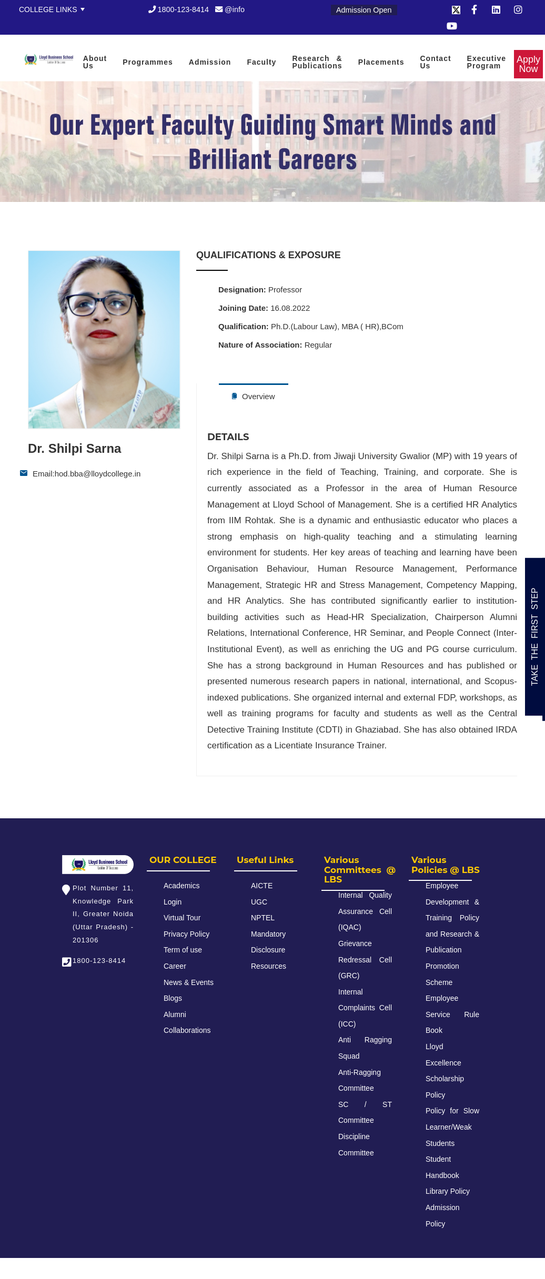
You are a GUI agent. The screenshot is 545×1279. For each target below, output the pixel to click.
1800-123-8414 (178, 9)
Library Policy (448, 1191)
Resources (268, 966)
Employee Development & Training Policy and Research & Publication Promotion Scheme (452, 934)
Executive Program (486, 62)
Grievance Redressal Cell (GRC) (365, 959)
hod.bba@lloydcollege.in (98, 473)
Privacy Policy (186, 934)
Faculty (261, 62)
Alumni (175, 1014)
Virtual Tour (182, 917)
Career (175, 966)
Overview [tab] (253, 396)
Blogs (173, 998)
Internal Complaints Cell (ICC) (365, 1008)
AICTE (261, 885)
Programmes (148, 62)
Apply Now (18, 41)
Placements (381, 62)
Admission (210, 62)
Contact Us (435, 62)
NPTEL (263, 917)
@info (230, 9)
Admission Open (364, 10)
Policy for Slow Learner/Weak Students (452, 1127)
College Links (48, 9)
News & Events (189, 982)
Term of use (183, 950)
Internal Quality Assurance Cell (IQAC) (365, 911)
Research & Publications (317, 62)
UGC (259, 902)
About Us (95, 62)
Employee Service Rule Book (452, 1014)
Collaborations (187, 1030)
